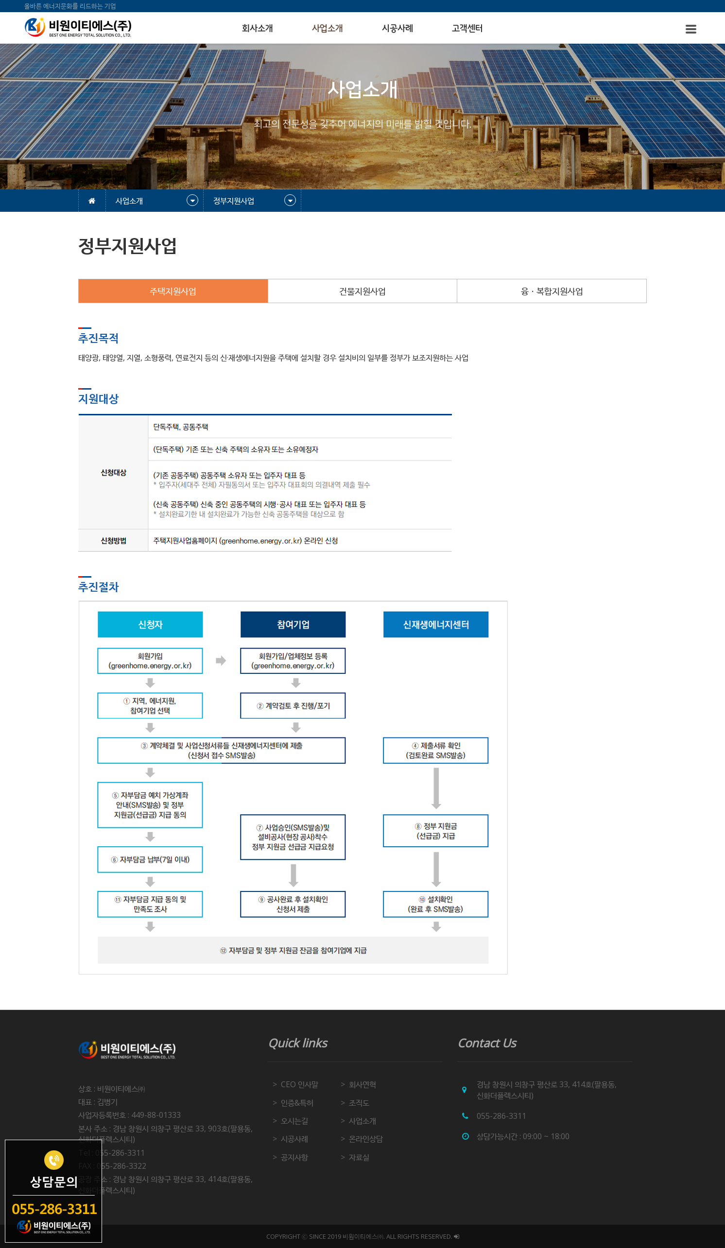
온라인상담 (366, 1138)
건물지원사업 (362, 291)
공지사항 (294, 1157)
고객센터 (467, 29)
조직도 (359, 1102)
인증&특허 (297, 1102)
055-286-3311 (501, 1116)
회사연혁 (362, 1084)
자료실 (359, 1157)
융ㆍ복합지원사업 (552, 291)
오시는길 (294, 1120)
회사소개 (257, 29)
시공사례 (397, 29)
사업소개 (327, 29)
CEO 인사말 (299, 1084)
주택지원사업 (173, 291)
